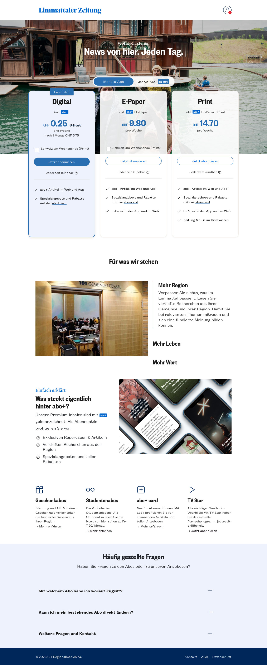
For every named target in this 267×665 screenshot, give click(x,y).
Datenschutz (222, 657)
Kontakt (191, 657)
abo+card (59, 203)
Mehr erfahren (50, 526)
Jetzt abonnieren (204, 530)
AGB (204, 657)
